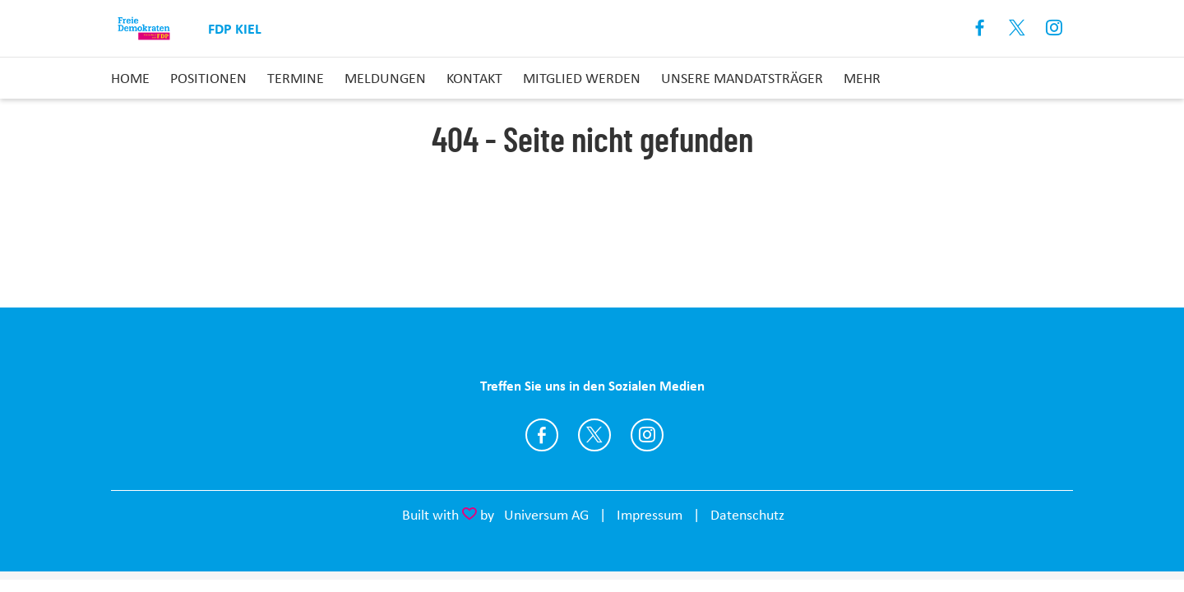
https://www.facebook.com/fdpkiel (541, 435)
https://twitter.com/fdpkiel (594, 435)
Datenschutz (747, 514)
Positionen (208, 78)
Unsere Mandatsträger (742, 78)
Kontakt (474, 78)
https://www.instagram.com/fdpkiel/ (647, 435)
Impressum (649, 514)
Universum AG (546, 514)
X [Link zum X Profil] (1017, 28)
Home (130, 78)
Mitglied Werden (582, 78)
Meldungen (385, 78)
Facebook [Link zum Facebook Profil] (980, 28)
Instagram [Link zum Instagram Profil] (1054, 28)
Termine (295, 78)
